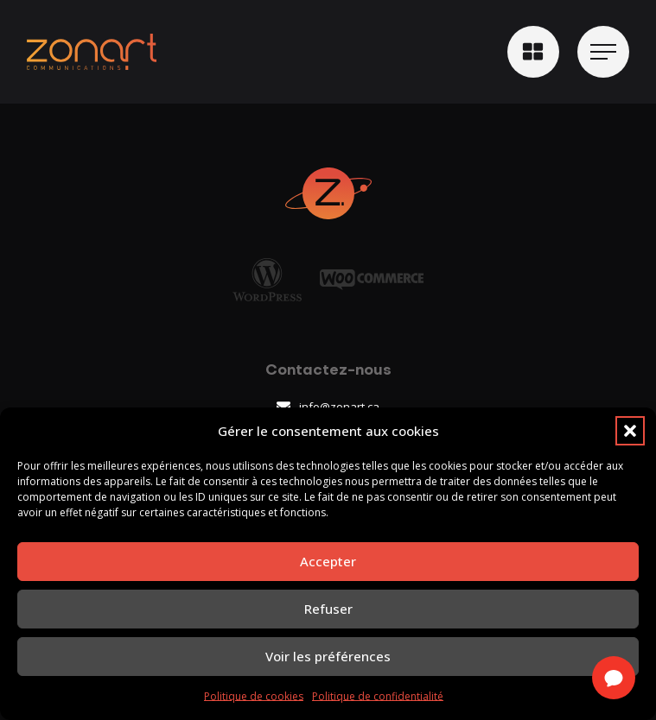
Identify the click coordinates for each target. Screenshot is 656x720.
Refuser (328, 608)
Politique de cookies (253, 696)
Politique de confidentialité (377, 696)
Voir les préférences (328, 656)
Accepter (328, 561)
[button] (630, 430)
